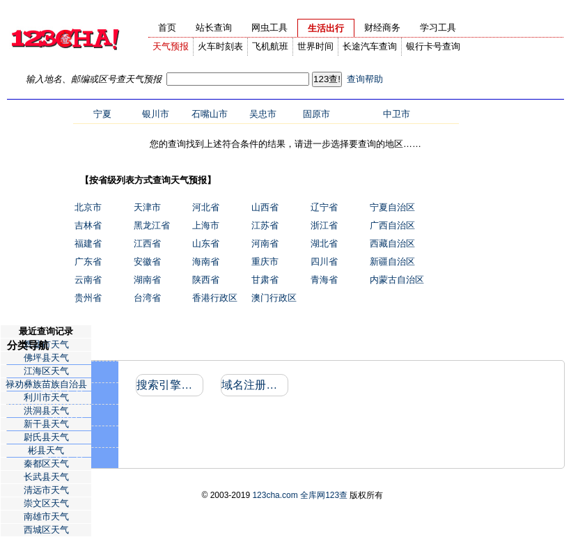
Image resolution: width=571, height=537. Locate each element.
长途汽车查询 (370, 46)
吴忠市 (262, 114)
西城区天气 (46, 529)
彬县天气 (46, 450)
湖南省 (147, 279)
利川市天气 (46, 397)
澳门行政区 (274, 298)
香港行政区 (214, 298)
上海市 (205, 225)
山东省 (205, 243)
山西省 (265, 207)
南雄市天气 (46, 516)
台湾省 (147, 298)
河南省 (265, 243)
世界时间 (315, 46)
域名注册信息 (253, 385)
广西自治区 (392, 225)
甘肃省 (265, 279)
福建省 (88, 243)
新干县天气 (46, 424)
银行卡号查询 (433, 46)
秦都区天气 (46, 463)
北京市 (88, 207)
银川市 (155, 114)
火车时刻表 (220, 46)
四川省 (324, 261)
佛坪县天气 (46, 357)
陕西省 (205, 279)
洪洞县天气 (46, 410)
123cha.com (274, 495)
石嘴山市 (209, 114)
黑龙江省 (152, 225)
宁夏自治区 (392, 207)
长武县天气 (46, 477)
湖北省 (324, 243)
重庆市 (265, 261)
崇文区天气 (46, 503)
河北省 (205, 207)
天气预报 (170, 46)
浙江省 (324, 225)
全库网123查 (323, 495)
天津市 (147, 207)
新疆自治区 (392, 261)
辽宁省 (324, 207)
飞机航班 (270, 46)
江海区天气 (46, 371)
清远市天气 (46, 490)
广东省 (88, 261)
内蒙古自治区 (397, 279)
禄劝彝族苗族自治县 (46, 384)
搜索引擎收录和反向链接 (168, 385)
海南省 (205, 261)
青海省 (324, 279)
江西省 (147, 243)
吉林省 (88, 225)
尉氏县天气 (46, 437)
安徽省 (147, 261)
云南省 (88, 279)
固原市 (316, 114)
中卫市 (396, 114)
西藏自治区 (392, 243)
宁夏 (102, 114)
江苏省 (265, 225)
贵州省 (88, 298)
